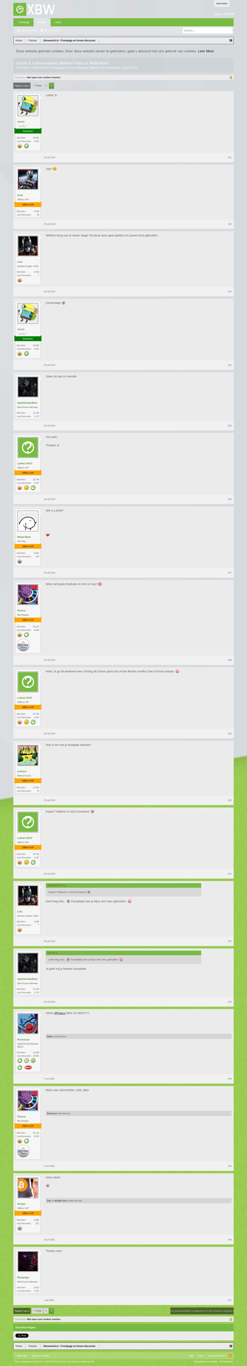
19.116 (36, 627)
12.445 (36, 787)
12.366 (36, 1052)
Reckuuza (23, 1039)
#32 (230, 941)
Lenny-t (22, 771)
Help (191, 1355)
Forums (42, 22)
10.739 (36, 479)
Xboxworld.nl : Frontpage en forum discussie (60, 67)
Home (200, 1355)
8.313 (36, 1287)
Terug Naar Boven (216, 1355)
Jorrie (20, 121)
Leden (58, 22)
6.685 (36, 1220)
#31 (230, 874)
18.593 (36, 138)
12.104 (36, 413)
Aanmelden (222, 3)
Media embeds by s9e (83, 1361)
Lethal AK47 (24, 463)
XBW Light (21, 1355)
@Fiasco (59, 1013)
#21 (230, 157)
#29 (230, 733)
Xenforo (46, 1355)
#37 (230, 1300)
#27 (230, 572)
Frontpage (24, 22)
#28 (230, 660)
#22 (230, 224)
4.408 (36, 211)
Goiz (20, 195)
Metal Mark (24, 536)
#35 (230, 1166)
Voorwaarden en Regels (205, 1361)
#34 (230, 1079)
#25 (230, 425)
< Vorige (37, 85)
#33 (230, 1002)
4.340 (36, 272)
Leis (19, 261)
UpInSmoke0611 (27, 402)
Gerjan (21, 1203)
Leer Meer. (206, 51)
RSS (230, 1355)
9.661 (36, 553)
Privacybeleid (226, 1361)
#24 (230, 365)
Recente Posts (52, 30)
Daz (49, 1200)
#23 (230, 291)
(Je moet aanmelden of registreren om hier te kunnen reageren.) (202, 1311)
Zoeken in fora (29, 30)
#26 (230, 499)
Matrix (50, 1036)
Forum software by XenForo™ (42, 1361)
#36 (230, 1239)
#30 (230, 800)
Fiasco (21, 610)
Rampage (23, 1277)
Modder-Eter (61, 1200)
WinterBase (113, 67)
